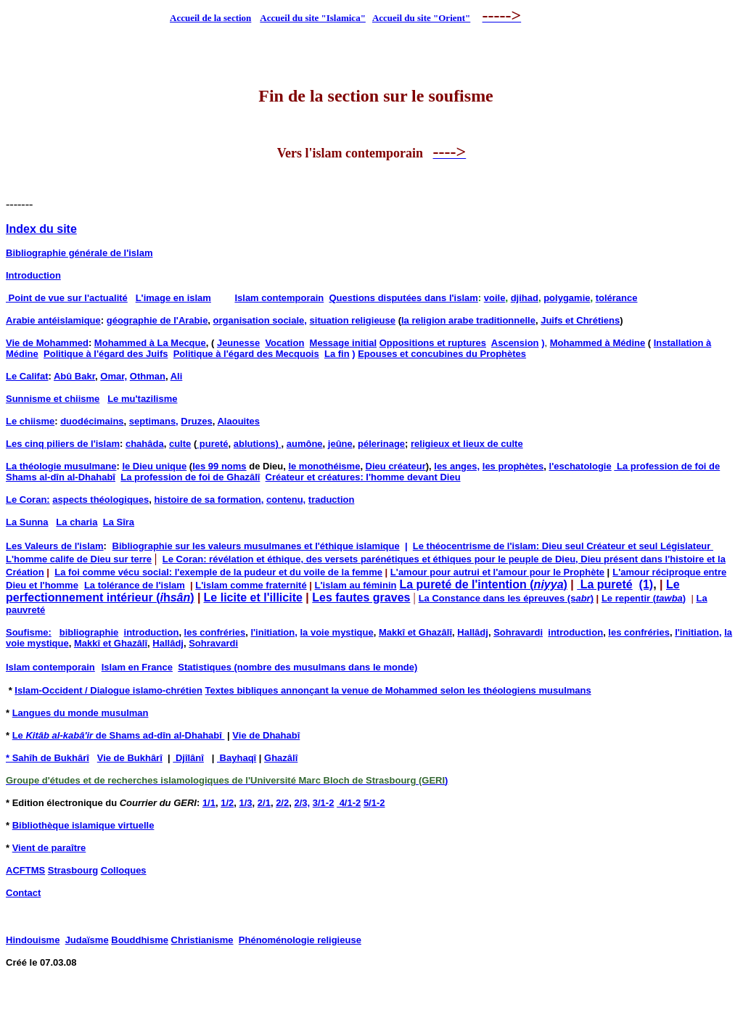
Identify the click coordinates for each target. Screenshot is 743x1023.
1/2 (227, 802)
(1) (646, 584)
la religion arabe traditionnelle (468, 320)
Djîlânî (188, 757)
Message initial (343, 342)
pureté (212, 443)
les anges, (457, 466)
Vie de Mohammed (47, 342)
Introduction (33, 275)
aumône (305, 443)
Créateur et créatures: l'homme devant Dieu (363, 477)
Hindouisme (32, 939)
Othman (147, 376)
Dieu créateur (396, 466)
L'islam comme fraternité (250, 585)
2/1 (264, 802)
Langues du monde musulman (80, 712)
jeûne (340, 443)
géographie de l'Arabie (157, 320)
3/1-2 (323, 802)
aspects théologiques (100, 499)
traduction (331, 499)
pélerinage (381, 443)
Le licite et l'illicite (253, 597)
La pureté (604, 584)
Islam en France (137, 667)
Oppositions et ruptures (432, 342)
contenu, (285, 499)
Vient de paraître (49, 847)
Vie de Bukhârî (130, 757)
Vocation (284, 342)
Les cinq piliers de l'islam (63, 443)
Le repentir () (644, 598)
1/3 (246, 802)
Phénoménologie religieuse (300, 939)
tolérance (617, 297)
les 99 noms (219, 466)
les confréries (215, 632)
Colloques (124, 870)
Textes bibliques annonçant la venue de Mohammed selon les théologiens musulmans (398, 690)
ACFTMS (25, 870)
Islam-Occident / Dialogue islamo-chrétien (108, 690)
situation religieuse (352, 320)
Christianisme (202, 939)
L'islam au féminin (356, 585)
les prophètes (513, 466)
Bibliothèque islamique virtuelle (83, 825)
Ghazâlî (280, 757)
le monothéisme (324, 466)
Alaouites (238, 421)
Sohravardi (518, 632)
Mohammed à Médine (597, 342)
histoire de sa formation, (208, 499)
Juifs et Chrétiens (580, 320)
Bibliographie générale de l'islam (79, 252)
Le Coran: (28, 499)
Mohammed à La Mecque (150, 342)
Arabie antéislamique (53, 320)
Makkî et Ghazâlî (415, 632)
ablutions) (258, 443)
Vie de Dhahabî (266, 735)
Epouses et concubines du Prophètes (442, 353)
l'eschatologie (580, 466)
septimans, (153, 421)
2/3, (302, 802)
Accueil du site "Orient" (421, 17)
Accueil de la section (210, 17)
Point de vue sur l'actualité (67, 297)
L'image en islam (173, 297)
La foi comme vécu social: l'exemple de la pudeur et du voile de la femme (218, 572)
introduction (151, 632)
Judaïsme (87, 939)
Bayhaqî (236, 757)
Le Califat (27, 376)
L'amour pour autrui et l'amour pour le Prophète (497, 572)
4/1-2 (349, 802)
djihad (524, 297)
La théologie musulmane (61, 466)
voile (495, 297)
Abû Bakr (74, 376)
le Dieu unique (154, 466)
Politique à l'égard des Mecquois (246, 353)
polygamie (566, 297)
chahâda (145, 443)
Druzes (196, 421)
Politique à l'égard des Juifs (106, 353)
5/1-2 (374, 802)
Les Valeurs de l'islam (55, 546)
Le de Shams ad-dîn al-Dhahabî (118, 735)
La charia (76, 522)
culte (180, 443)
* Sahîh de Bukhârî (47, 757)
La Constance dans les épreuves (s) (506, 598)
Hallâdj (472, 632)
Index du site (41, 229)
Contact (23, 892)
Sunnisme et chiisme (52, 398)
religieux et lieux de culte (467, 443)
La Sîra (118, 522)
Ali (177, 376)
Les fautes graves (361, 597)
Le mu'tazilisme (142, 398)
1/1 (208, 802)
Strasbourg (73, 870)
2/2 (282, 802)
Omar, (113, 376)
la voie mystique (337, 632)
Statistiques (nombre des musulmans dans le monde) (297, 667)
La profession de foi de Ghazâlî (190, 477)
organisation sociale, (260, 320)
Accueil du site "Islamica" (313, 17)
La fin (337, 353)
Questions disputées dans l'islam (403, 297)
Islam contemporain (279, 297)
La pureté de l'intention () (483, 584)
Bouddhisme (139, 939)
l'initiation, (273, 632)
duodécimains (91, 421)
